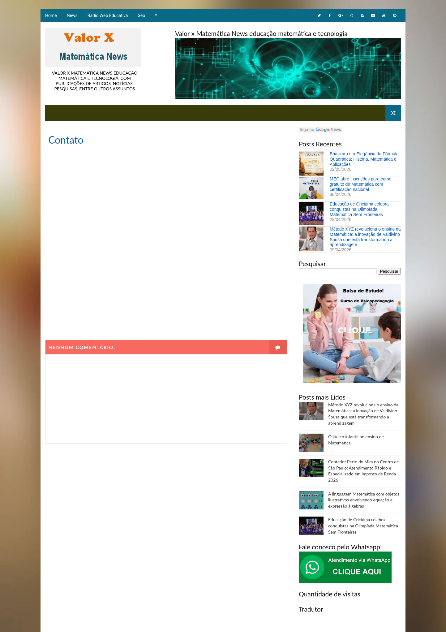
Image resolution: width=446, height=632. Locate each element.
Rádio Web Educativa (108, 15)
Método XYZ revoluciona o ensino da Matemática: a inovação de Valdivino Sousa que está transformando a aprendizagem (365, 237)
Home (51, 15)
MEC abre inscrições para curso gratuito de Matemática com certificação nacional (360, 184)
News (72, 15)
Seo (141, 15)
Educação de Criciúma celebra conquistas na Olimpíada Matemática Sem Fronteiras (359, 209)
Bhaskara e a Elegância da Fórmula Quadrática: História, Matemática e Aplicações (364, 159)
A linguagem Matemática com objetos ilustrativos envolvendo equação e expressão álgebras (363, 500)
